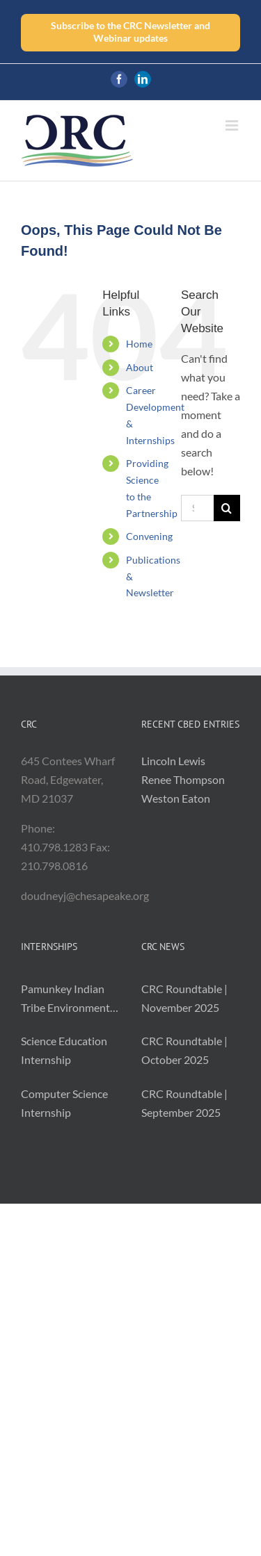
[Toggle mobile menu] (233, 125)
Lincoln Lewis (173, 760)
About (139, 367)
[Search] (227, 508)
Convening (149, 536)
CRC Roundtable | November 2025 (184, 998)
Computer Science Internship (64, 1103)
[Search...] (197, 508)
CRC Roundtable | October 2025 (184, 1050)
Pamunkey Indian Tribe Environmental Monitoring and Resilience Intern (69, 999)
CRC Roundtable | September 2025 (184, 1103)
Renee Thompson (183, 779)
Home (139, 344)
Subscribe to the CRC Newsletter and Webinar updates (130, 31)
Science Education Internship (64, 1050)
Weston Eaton (175, 798)
